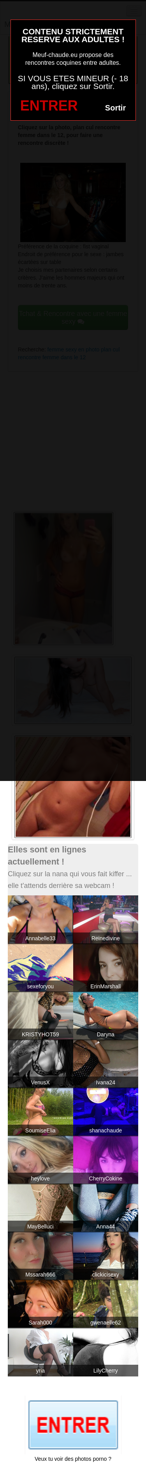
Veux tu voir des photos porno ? (73, 1459)
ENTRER (49, 106)
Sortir (115, 107)
